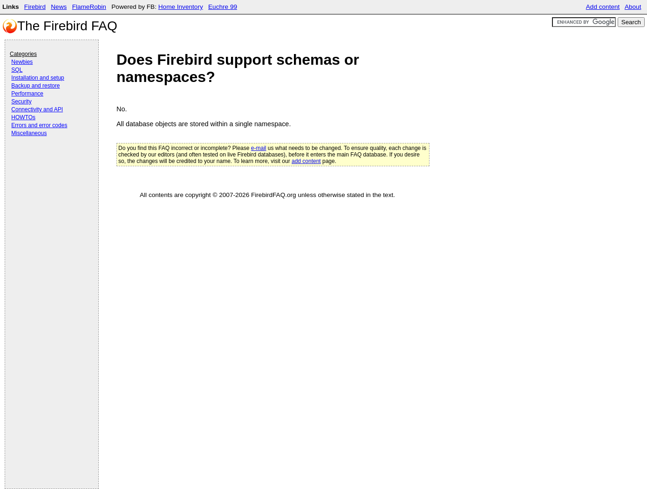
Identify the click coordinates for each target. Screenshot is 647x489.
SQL (16, 70)
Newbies (22, 62)
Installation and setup (37, 78)
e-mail (258, 148)
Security (21, 101)
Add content (603, 6)
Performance (27, 93)
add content (306, 161)
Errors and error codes (39, 125)
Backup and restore (35, 85)
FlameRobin (89, 6)
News (59, 6)
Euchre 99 (222, 6)
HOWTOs (23, 117)
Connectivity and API (37, 109)
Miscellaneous (29, 133)
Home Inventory (180, 6)
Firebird (35, 6)
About (633, 6)
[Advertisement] (47, 164)
